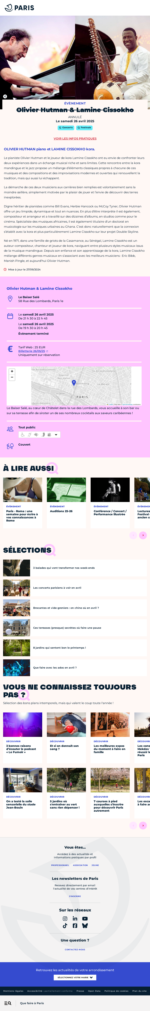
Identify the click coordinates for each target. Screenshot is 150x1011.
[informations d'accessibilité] (39, 434)
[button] (74, 383)
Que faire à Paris (32, 1003)
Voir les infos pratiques (75, 138)
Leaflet (110, 404)
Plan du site (139, 991)
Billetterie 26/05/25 (31, 351)
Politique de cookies (116, 991)
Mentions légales (13, 991)
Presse (80, 991)
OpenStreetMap (127, 404)
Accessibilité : (50, 991)
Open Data (94, 991)
